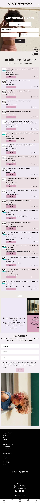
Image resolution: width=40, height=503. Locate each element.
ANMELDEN (36, 53)
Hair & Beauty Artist (10, 72)
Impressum (5, 439)
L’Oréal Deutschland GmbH (11, 124)
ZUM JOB (11, 76)
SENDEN (20, 370)
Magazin (4, 455)
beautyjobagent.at (6, 446)
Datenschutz (5, 435)
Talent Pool (5, 460)
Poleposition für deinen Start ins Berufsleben (18, 81)
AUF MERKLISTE (34, 76)
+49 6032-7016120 (21, 485)
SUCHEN (20, 40)
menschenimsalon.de (7, 448)
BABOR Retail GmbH (10, 170)
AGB (4, 437)
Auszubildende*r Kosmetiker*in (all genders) (18, 168)
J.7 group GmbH (9, 82)
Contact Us (5, 464)
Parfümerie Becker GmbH (11, 192)
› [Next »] (21, 296)
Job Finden (5, 457)
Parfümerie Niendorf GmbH (11, 148)
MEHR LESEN (13, 328)
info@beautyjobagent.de (21, 488)
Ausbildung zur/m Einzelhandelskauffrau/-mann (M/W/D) (21, 190)
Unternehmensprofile (7, 462)
